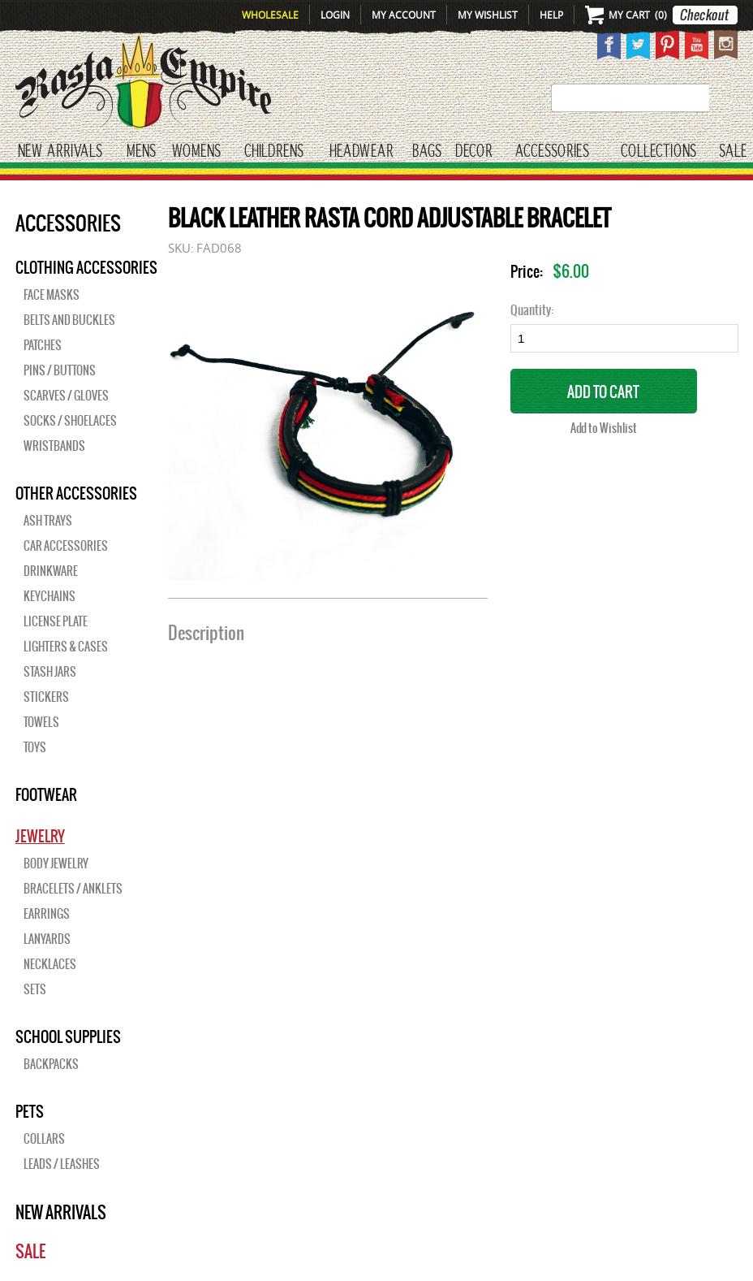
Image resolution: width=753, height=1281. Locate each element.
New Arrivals (60, 151)
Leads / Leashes (62, 1164)
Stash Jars (50, 672)
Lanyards (47, 939)
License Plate (56, 621)
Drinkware (51, 571)
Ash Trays (48, 521)
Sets (35, 989)
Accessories (552, 151)
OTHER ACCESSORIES (76, 493)
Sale (733, 151)
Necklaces (50, 964)
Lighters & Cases (66, 647)
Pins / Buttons (60, 370)
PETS (29, 1111)
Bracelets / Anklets (73, 889)
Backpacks (51, 1064)
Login (335, 14)
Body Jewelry (56, 863)
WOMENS (196, 151)
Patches (43, 345)
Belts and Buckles (69, 320)
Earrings (47, 914)
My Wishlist (488, 14)
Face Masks (52, 295)
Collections (658, 151)
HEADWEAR (361, 151)
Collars (44, 1139)
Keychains (49, 596)
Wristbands (54, 446)
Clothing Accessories (86, 267)
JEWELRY (40, 836)
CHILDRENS (273, 151)
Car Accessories (66, 546)
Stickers (46, 697)
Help (551, 14)
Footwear (46, 794)
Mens (141, 151)
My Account (404, 14)
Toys (35, 747)
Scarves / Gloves (66, 396)
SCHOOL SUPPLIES (68, 1036)
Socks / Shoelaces (70, 421)
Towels (41, 722)
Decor (473, 151)
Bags (426, 151)
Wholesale (270, 14)
